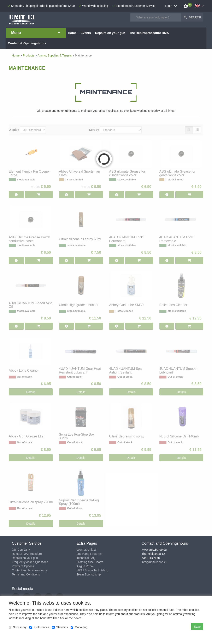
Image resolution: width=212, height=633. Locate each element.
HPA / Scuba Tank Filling (92, 570)
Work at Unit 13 (86, 549)
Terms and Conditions (26, 574)
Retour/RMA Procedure (27, 553)
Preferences (39, 627)
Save (197, 626)
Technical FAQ (86, 558)
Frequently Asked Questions (30, 562)
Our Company (21, 549)
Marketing (79, 627)
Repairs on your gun (25, 558)
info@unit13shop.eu (154, 562)
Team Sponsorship (89, 574)
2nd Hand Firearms (89, 553)
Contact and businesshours (29, 570)
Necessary (17, 627)
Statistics (60, 627)
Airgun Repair (85, 566)
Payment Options (23, 566)
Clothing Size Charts (90, 562)
